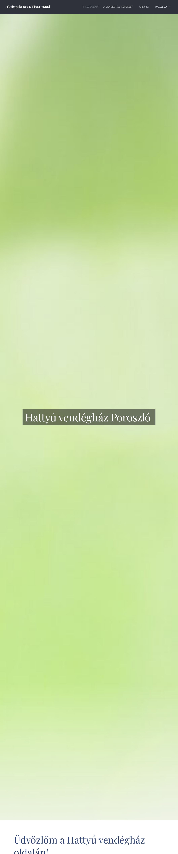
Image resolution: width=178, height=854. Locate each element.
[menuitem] (77, 7)
